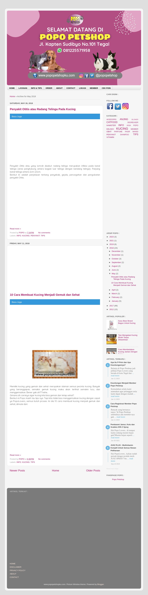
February (116, 297)
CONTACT (70, 88)
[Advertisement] (55, 142)
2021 (111, 241)
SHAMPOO (124, 135)
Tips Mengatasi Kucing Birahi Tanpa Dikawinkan (127, 337)
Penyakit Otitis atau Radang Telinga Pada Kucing (43, 109)
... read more (119, 417)
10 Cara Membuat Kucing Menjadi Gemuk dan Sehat (45, 294)
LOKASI (82, 88)
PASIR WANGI (131, 132)
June (114, 270)
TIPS (43, 236)
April (114, 290)
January (115, 301)
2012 (111, 309)
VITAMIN (110, 137)
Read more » (15, 229)
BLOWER (135, 119)
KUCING (26, 236)
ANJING (124, 119)
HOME (12, 88)
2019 (111, 244)
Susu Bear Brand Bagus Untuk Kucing (126, 322)
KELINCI (110, 129)
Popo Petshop (118, 479)
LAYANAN (22, 88)
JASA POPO (132, 125)
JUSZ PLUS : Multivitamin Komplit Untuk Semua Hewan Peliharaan (123, 448)
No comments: (44, 233)
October (115, 259)
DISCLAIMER (15, 567)
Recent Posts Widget (112, 468)
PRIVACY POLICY (17, 570)
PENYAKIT (35, 236)
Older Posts (93, 470)
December (116, 251)
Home (12, 96)
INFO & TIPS (36, 88)
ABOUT (59, 88)
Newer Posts (17, 470)
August (115, 266)
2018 (111, 248)
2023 (111, 237)
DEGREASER (133, 122)
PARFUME (118, 132)
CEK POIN (106, 88)
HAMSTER (111, 125)
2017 (111, 306)
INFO (19, 236)
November (116, 255)
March (114, 293)
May (114, 274)
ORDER (49, 88)
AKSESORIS (111, 119)
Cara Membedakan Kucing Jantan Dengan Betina (127, 351)
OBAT (109, 132)
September (117, 262)
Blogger (100, 584)
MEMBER (94, 88)
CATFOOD (111, 122)
